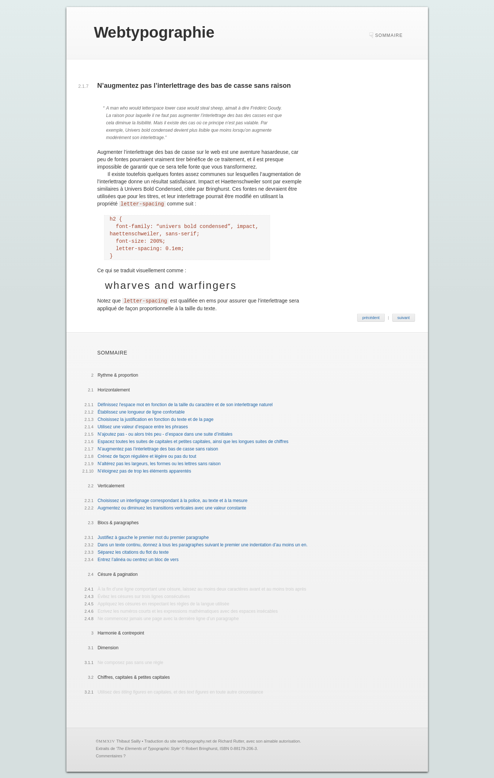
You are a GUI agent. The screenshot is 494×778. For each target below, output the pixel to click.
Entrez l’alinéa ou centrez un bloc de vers (137, 558)
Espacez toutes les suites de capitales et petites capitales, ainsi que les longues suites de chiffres (192, 440)
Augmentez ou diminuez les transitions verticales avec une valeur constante (171, 507)
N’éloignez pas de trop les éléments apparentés (144, 470)
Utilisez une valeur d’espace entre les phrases (142, 426)
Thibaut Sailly (128, 740)
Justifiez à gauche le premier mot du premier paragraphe (153, 536)
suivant (403, 317)
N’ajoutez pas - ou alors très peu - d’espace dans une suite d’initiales (164, 433)
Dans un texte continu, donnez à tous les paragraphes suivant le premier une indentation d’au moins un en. (202, 544)
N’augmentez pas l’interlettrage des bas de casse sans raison (157, 448)
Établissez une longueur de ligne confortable (140, 411)
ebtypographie (154, 32)
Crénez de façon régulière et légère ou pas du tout (146, 455)
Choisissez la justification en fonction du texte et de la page (155, 418)
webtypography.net (194, 740)
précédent (371, 317)
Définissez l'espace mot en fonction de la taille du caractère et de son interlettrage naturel (185, 404)
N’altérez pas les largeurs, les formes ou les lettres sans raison (158, 463)
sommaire (389, 35)
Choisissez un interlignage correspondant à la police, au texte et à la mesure (172, 499)
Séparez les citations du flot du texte (133, 551)
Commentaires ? (111, 755)
